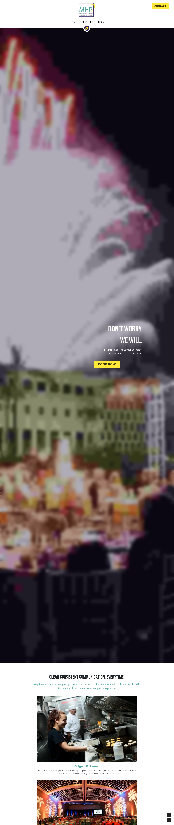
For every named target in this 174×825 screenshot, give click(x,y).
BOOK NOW (115, 363)
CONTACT (160, 6)
